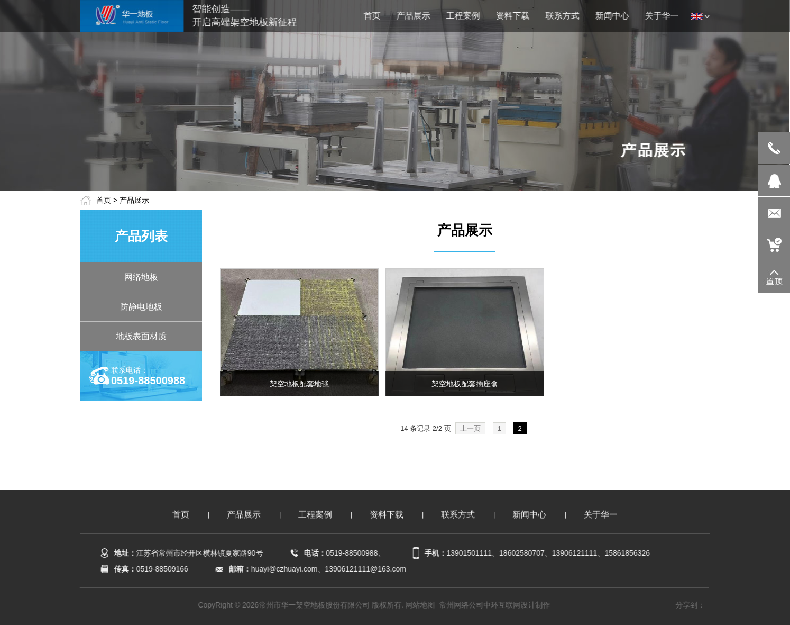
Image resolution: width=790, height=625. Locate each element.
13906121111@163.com (365, 569)
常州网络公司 (462, 605)
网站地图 (421, 605)
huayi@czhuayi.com (284, 569)
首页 (103, 200)
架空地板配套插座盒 (464, 383)
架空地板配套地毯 (299, 383)
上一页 (470, 428)
